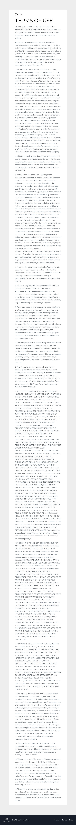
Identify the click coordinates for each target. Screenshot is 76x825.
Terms (64, 820)
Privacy (57, 820)
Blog (71, 820)
